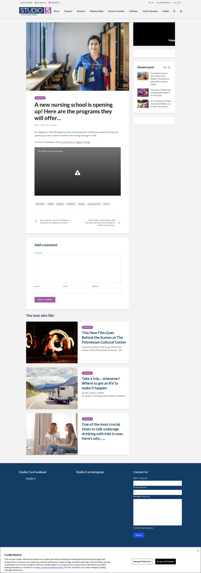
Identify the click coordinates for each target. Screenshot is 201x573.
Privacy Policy (80, 565)
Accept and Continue (165, 561)
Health (165, 11)
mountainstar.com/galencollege (75, 142)
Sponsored (40, 98)
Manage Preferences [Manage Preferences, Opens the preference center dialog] (142, 561)
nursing (81, 204)
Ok (198, 550)
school (106, 204)
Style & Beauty (150, 11)
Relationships (97, 11)
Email (66, 286)
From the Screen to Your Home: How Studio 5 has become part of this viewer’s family (160, 79)
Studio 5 (30, 478)
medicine (71, 204)
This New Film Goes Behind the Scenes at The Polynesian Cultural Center (104, 337)
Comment (38, 253)
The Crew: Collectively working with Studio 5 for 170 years (161, 93)
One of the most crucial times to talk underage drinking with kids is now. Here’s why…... (102, 431)
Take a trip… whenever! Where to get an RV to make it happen (101, 383)
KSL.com (177, 3)
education (40, 204)
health (50, 204)
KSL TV (151, 3)
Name (37, 286)
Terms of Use (68, 565)
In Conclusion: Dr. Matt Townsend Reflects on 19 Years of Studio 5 (161, 104)
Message (141, 496)
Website (95, 286)
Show (56, 11)
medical (60, 204)
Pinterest (54, 3)
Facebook (40, 3)
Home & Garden (116, 11)
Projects (68, 11)
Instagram (26, 3)
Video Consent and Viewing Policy (50, 567)
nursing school (94, 204)
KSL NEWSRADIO (163, 3)
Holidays (133, 11)
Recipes (81, 11)
